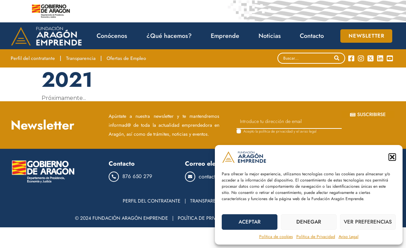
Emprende (227, 35)
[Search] (336, 58)
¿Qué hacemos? (170, 35)
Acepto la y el (281, 131)
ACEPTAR (250, 222)
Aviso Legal (349, 237)
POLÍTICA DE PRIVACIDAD (205, 218)
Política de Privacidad (315, 237)
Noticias (271, 35)
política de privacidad (276, 131)
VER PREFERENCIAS (368, 222)
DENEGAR (308, 222)
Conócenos (114, 35)
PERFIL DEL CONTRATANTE (151, 200)
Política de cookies (276, 237)
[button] (392, 157)
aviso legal (308, 131)
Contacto (312, 35)
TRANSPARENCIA (208, 200)
